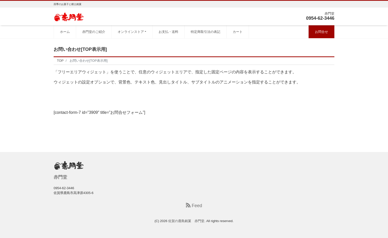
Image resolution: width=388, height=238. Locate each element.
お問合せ (321, 32)
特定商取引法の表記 (205, 32)
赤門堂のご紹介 (93, 32)
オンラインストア (131, 32)
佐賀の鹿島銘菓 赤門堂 (186, 221)
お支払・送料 (168, 32)
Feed (194, 205)
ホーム (65, 32)
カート (238, 32)
